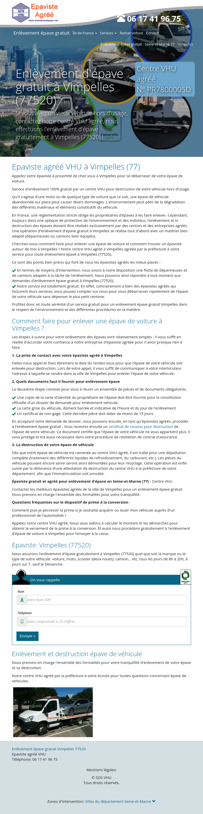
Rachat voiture (131, 33)
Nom (21, 592)
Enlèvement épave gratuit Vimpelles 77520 (49, 748)
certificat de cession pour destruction (141, 426)
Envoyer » (27, 636)
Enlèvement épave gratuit (41, 33)
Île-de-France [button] (85, 33)
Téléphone (25, 613)
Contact (152, 33)
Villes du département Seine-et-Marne (120, 801)
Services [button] (108, 33)
